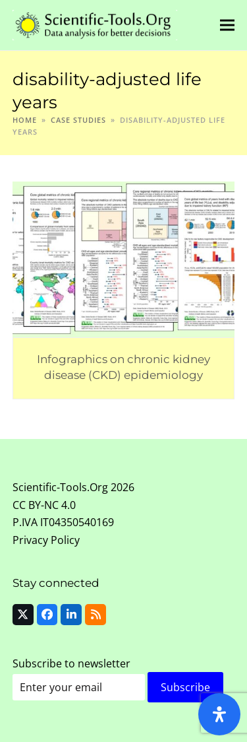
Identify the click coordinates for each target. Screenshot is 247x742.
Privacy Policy (46, 540)
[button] (227, 24)
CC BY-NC (36, 505)
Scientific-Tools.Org (60, 487)
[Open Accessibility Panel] (219, 714)
